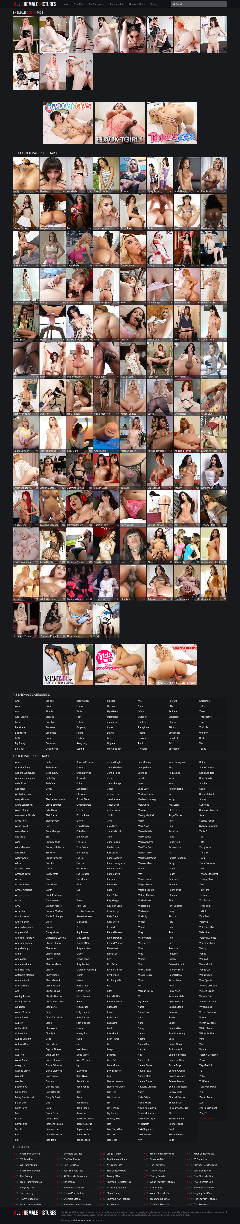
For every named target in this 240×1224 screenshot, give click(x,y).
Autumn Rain (22, 1044)
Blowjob (50, 716)
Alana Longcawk (23, 804)
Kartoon (111, 879)
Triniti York (204, 905)
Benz (48, 794)
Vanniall (203, 959)
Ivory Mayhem (83, 1060)
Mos (140, 996)
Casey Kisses (53, 932)
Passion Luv (175, 847)
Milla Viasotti (144, 937)
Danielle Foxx (53, 1086)
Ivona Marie (82, 1054)
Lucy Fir (142, 778)
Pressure (173, 948)
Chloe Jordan (53, 985)
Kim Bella (112, 964)
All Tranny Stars (28, 1165)
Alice (17, 842)
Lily (108, 1102)
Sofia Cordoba (206, 767)
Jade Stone (82, 1081)
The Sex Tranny (72, 1159)
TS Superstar (201, 1159)
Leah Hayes (113, 1038)
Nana (141, 1023)
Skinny (172, 727)
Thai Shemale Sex (203, 1182)
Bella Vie (50, 783)
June (109, 836)
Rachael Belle (176, 969)
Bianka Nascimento (56, 799)
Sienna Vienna (176, 1118)
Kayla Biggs (113, 900)
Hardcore (112, 706)
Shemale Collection (30, 1170)
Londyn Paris (145, 767)
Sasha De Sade (177, 1060)
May (140, 874)
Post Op (173, 701)
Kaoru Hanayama (116, 863)
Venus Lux (204, 969)
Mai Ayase (143, 804)
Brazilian (50, 722)
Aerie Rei (20, 788)
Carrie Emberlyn (54, 916)
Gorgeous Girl (83, 948)
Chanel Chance (54, 943)
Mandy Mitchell (146, 815)
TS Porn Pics (27, 1159)
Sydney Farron (206, 820)
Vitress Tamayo (207, 1001)
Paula (172, 868)
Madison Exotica (146, 794)
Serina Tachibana (178, 1086)
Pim (171, 900)
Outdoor (142, 716)
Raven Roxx (175, 980)
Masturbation (114, 748)
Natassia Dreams (147, 1086)
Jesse (110, 788)
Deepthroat (52, 748)
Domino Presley (84, 762)
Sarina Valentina (177, 1054)
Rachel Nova (175, 975)
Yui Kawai (204, 1081)
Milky (140, 932)
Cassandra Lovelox (56, 937)
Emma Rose (82, 815)
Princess (173, 953)
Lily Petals (112, 1113)
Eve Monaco (82, 879)
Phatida (173, 895)
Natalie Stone (145, 1081)
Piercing (142, 738)
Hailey (79, 980)
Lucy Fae (142, 773)
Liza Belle (112, 1140)
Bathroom (20, 732)
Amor (18, 900)
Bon (48, 826)
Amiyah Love (22, 895)
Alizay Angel (21, 858)
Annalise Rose (22, 969)
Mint (140, 964)
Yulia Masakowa (207, 1086)
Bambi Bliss (21, 1124)
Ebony (79, 706)
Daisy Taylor (52, 1076)
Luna (140, 783)
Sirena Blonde (176, 1124)
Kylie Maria (112, 1017)
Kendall (111, 927)
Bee (17, 1134)
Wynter (203, 1049)
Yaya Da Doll (205, 1065)
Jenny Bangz (114, 783)
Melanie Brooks (146, 890)
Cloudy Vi (51, 1033)
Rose (171, 985)
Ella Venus (81, 794)
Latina (110, 732)
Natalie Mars (144, 1076)
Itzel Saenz (82, 1049)
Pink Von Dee (175, 905)
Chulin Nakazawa (55, 1001)
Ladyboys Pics (27, 1187)
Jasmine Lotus (84, 1124)
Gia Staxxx (82, 921)
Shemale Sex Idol (73, 1153)
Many (141, 820)
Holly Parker (82, 1017)
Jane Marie (82, 1102)
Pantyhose (143, 727)
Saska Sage (175, 1065)
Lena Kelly (112, 1060)
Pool (140, 743)
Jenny (110, 778)
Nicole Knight (145, 1102)
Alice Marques (22, 847)
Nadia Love (144, 1012)
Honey (79, 1028)
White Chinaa (206, 1028)
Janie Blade (82, 1108)
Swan (202, 815)
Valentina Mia (206, 927)
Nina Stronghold (177, 762)
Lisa (109, 1124)
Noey (171, 778)
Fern (78, 895)
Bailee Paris (21, 1092)
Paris (171, 836)
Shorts (172, 722)
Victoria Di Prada (208, 985)
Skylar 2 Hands (176, 1134)
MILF (140, 701)
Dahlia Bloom (53, 1060)
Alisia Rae (20, 852)
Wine (201, 1038)
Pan (171, 826)
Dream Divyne (83, 773)
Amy (17, 905)
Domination (82, 701)
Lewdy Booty (114, 1070)
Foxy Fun (81, 905)
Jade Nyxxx (82, 1076)
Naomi (141, 1038)
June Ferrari (113, 842)
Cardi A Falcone (54, 895)
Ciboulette (51, 1007)
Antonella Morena (24, 975)
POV (171, 706)
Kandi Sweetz (114, 858)
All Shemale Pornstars (75, 1176)
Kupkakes (112, 1007)
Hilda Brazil (82, 1007)
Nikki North (143, 1124)
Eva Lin (80, 863)
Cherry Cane (52, 975)
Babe (18, 722)
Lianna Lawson (115, 1081)
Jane (79, 1097)
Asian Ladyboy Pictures (162, 1182)
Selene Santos (176, 1081)
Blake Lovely (52, 820)
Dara (48, 1108)
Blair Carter (52, 815)
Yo (200, 1070)
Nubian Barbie (176, 788)
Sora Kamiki (205, 778)
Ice (78, 1044)
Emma (80, 810)
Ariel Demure (22, 985)
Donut (79, 767)
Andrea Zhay (22, 921)
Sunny (202, 799)
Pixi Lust (173, 916)
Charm (49, 959)
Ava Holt (19, 1054)
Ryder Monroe (176, 1001)
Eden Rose (82, 788)
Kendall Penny (114, 937)
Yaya (202, 1060)
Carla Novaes (53, 900)
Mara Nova (143, 826)
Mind (140, 953)
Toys (201, 722)
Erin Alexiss (82, 836)
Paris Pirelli (174, 842)
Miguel (141, 927)
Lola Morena (144, 762)
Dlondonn (51, 1140)
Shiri (171, 1113)
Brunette (50, 727)
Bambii (18, 1129)
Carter (49, 921)
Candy (49, 890)
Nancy (141, 1028)
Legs (109, 738)
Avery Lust (20, 1065)
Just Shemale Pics (73, 1170)
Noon (171, 783)
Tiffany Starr (206, 879)
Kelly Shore (113, 921)
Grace (79, 953)
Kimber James (114, 969)
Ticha (202, 868)
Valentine (204, 932)
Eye (78, 890)
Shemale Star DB (73, 1199)
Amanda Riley (22, 868)
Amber (18, 879)
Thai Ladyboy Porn (116, 1170)
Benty (49, 788)
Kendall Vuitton (115, 943)
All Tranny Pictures (116, 1187)
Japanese (112, 722)
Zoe (201, 1102)
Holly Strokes (83, 1023)
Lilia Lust (111, 1092)
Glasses (111, 701)
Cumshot (51, 743)
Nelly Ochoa (144, 1097)
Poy (171, 943)
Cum (48, 738)
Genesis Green (84, 916)
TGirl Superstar (201, 1204)
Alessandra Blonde (25, 815)
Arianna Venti (22, 980)
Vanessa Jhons (207, 943)
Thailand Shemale (159, 1204)
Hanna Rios (82, 985)
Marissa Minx (145, 863)
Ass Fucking (21, 716)
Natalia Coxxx (145, 1065)
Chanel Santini (53, 953)
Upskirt (203, 738)
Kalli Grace (112, 852)
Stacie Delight (206, 794)
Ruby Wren (174, 991)
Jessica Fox (113, 794)
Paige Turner (175, 815)
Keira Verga (113, 911)
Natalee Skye (145, 1060)
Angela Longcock (24, 927)
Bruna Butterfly (54, 858)
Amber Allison (22, 884)
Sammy (173, 1012)
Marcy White (144, 836)
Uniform (203, 732)
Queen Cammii (176, 964)
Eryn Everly (82, 852)
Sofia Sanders (206, 773)
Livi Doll (111, 1134)
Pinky (171, 911)
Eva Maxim (82, 868)
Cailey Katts (52, 874)
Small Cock (174, 732)
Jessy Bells (113, 804)
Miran (141, 980)
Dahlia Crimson (54, 1065)
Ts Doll (202, 911)
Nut (170, 794)
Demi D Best (52, 1118)
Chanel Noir (52, 948)
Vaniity (202, 948)
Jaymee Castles (85, 1129)
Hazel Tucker (83, 996)
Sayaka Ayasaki (177, 1070)
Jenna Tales (113, 773)
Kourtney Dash (114, 1001)
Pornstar (142, 748)
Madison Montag (147, 799)
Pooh (171, 932)
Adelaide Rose (22, 767)
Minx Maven (144, 969)
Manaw (142, 810)
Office (141, 711)
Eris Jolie (81, 842)
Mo (139, 985)
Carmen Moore (54, 905)
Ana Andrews (22, 916)
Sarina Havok (175, 1049)
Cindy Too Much (54, 1017)
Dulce (79, 783)
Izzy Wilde (81, 1070)
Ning (171, 767)
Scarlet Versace (177, 1076)
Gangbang (81, 743)
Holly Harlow (82, 1012)
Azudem (19, 1081)
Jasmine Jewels (85, 1118)
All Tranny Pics (114, 1165)
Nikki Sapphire (145, 1129)
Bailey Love (21, 1108)
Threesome (205, 716)
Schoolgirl (174, 716)
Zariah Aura (205, 1097)
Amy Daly (20, 911)
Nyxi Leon (174, 804)
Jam (78, 1092)
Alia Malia (20, 836)
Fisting (79, 732)
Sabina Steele (176, 1007)
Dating (153, 4)
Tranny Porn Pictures (75, 1193)
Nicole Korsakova (147, 1108)
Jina (109, 820)
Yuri (201, 1092)
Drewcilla (81, 778)
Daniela (50, 1081)
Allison (18, 863)
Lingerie (111, 743)
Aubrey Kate (21, 1028)
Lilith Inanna (113, 1097)
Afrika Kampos (23, 794)
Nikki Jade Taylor (147, 1118)
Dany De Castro (54, 1097)
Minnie (141, 959)
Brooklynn (51, 852)
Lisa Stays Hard (115, 1129)
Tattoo (202, 706)
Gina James (82, 937)
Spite (202, 788)
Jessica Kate (113, 799)
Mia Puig (142, 916)
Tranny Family (157, 1176)
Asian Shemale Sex (160, 1193)
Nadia (141, 1007)
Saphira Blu (175, 1028)
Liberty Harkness (116, 1086)
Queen (172, 959)
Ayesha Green (22, 1070)
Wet (201, 743)
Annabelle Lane (23, 964)
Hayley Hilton (83, 991)
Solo (171, 743)
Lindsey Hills (113, 1118)
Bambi (18, 1118)
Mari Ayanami (145, 842)
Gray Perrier (82, 964)
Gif (78, 927)
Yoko (202, 1076)
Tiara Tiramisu (207, 863)
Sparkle (203, 783)
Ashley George (22, 1001)
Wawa (202, 1017)
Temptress (205, 847)
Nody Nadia (174, 773)
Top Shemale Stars (117, 1159)
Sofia (202, 762)
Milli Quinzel (144, 943)
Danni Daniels (53, 1092)
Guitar (79, 975)
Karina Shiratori (115, 868)
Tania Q (203, 831)
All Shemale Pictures (82, 1220)
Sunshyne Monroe (208, 810)
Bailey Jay (20, 1102)
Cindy (49, 1012)
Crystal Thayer (53, 1049)
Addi (17, 762)
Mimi (140, 948)
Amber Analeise (23, 890)
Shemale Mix (157, 1159)
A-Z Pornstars (117, 4)
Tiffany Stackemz (208, 874)
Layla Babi (112, 1033)
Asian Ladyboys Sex (204, 1153)
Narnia (141, 1049)
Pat (170, 852)
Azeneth (19, 1076)
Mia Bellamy (144, 900)
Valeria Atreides (207, 937)
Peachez (173, 879)
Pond (171, 927)
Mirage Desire (145, 975)
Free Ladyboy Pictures (205, 1199)
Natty (141, 1092)
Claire (49, 1023)
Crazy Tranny (114, 1153)
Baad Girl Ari (21, 1086)
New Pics (79, 4)
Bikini (48, 706)
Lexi (109, 1076)
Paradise (173, 831)
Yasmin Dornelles (208, 1054)
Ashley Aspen (22, 996)
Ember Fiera (82, 799)
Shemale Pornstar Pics (119, 1182)
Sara (171, 1038)
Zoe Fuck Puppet (208, 1108)
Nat (140, 1054)
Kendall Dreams (115, 932)
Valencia (203, 921)
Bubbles (50, 863)
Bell (17, 1140)
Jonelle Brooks (115, 831)
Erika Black (82, 831)
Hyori (79, 1038)
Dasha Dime (52, 1113)
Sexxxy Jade (175, 1092)
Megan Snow (145, 884)
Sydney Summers (208, 826)
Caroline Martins (54, 911)
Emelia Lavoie (83, 804)
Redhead (173, 711)
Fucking (80, 738)
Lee (109, 1044)
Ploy (171, 921)
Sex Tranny (156, 1187)
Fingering (81, 727)
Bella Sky (50, 778)
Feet (78, 716)
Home (66, 4)
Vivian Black (205, 1007)
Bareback (20, 727)
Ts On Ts (203, 727)
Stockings (204, 701)
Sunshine (204, 804)
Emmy (79, 820)
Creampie (51, 732)
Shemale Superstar (30, 1153)
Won (201, 1044)
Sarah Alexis (175, 1044)
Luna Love (143, 788)
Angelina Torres (23, 943)
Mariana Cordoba (147, 858)
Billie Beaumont (54, 804)
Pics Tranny (26, 1176)
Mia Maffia (143, 911)
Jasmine (81, 1113)
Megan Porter (145, 879)
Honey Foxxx (83, 1033)
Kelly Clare (112, 916)
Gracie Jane (82, 959)
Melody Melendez (147, 895)
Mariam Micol (145, 852)
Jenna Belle (82, 1134)
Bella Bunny (52, 773)
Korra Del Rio (113, 996)
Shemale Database (74, 1187)
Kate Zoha (112, 895)
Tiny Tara (204, 890)
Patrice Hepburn (177, 858)
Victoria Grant (206, 991)
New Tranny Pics (202, 1170)
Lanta (110, 1028)
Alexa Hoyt (20, 820)
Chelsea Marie (53, 964)
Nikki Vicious (144, 1134)
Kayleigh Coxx (114, 905)
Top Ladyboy (27, 1193)
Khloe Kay (112, 953)
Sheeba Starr (176, 1102)
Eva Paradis (82, 874)
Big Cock (19, 748)
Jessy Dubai (113, 810)
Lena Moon (113, 1065)
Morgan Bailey (145, 991)
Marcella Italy (145, 831)
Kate (109, 890)
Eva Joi (80, 858)
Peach (172, 874)
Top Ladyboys (157, 1165)
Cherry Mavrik (53, 980)
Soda (171, 1140)
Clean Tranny (114, 1193)
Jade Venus (82, 1086)
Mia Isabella (144, 905)
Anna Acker (21, 959)
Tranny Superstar (29, 1199)
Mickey (141, 921)
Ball (17, 1113)
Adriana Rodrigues (25, 778)
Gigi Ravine (82, 932)
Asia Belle (20, 1007)
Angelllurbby (21, 948)
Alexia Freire (21, 831)
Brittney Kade (53, 842)
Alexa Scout (21, 826)
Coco (48, 1038)
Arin (17, 991)
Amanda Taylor (23, 874)
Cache (49, 868)
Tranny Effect (114, 1176)
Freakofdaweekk (85, 911)
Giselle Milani (83, 943)
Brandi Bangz (53, 831)
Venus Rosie (205, 975)
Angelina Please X (24, 937)
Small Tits (174, 738)
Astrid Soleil (21, 1017)
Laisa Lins (112, 1023)
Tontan (203, 895)
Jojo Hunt (112, 826)
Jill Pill (110, 815)
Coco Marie (52, 1044)
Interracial (112, 716)
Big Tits (50, 701)
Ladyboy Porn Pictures (205, 1165)
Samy (172, 1017)
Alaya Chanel (22, 810)
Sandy (172, 1023)
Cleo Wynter (52, 1028)
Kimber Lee (113, 975)
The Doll (203, 852)
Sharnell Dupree (177, 1097)
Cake (48, 879)
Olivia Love (174, 810)
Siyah (171, 1129)
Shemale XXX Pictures (118, 1199)
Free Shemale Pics (160, 1199)
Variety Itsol (205, 964)
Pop (171, 937)
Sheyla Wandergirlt (178, 1108)
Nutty (171, 799)
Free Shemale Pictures (162, 1153)
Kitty (109, 991)
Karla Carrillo (113, 874)
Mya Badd (143, 1001)
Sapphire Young (177, 1033)
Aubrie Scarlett (23, 1038)
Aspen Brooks (22, 1012)
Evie (78, 884)
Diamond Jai (52, 1129)
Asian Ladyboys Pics (31, 1204)
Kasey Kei (112, 884)
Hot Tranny (69, 1182)
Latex (110, 727)
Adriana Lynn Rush (25, 773)
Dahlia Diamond (54, 1070)
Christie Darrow (54, 996)
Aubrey (19, 1023)
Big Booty (20, 743)
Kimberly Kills (114, 980)
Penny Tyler (175, 890)
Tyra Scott (204, 916)
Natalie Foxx (144, 1070)
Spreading (174, 748)
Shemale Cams (137, 4)
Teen (202, 711)
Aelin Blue (20, 783)
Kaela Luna (113, 847)
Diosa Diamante (54, 1134)
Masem (142, 868)
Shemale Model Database (77, 1204)
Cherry (49, 969)
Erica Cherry (82, 826)
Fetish (79, 722)
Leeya (110, 1049)
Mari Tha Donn (145, 847)
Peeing (141, 732)
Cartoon (50, 927)
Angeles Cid (21, 932)
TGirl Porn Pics (71, 1165)
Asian (18, 706)
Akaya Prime (22, 799)
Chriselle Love (53, 991)
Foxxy (79, 900)
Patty (171, 863)
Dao (48, 1102)
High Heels (112, 711)
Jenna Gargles (114, 762)
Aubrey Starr (22, 1033)
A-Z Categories (96, 4)
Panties (142, 722)
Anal (17, 701)
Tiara (202, 858)
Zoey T (203, 1113)
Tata (201, 842)
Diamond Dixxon (54, 1124)
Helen (79, 1001)
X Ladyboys (113, 1204)
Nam (140, 1017)
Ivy (77, 1065)
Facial (79, 711)
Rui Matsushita (176, 996)
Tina (201, 884)
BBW (17, 738)
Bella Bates (52, 767)
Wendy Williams (207, 1023)
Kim (109, 959)
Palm (171, 820)
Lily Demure (113, 1108)
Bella (48, 762)
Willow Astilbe (206, 1033)
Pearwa (173, 884)
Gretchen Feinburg (86, 969)
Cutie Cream (52, 1054)
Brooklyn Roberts (55, 847)
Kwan (110, 1012)
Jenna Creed (83, 1140)
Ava (17, 1049)
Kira (109, 985)
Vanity (202, 953)
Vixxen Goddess (207, 1012)
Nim (140, 1140)
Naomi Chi (143, 1044)
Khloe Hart (112, 948)
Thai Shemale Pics (203, 1176)
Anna (18, 953)
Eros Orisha (82, 847)
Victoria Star (205, 996)
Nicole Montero (146, 1113)
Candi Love (51, 884)
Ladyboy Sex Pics (203, 1193)
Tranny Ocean (157, 1170)
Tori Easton (205, 900)
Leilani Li (111, 1054)
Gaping (80, 748)
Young (202, 748)
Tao (201, 836)
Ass (17, 711)
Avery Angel (21, 1060)
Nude (141, 706)
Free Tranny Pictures (31, 1182)
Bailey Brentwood (24, 1097)
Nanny (141, 1033)
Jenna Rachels (115, 767)
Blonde (49, 711)
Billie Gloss (51, 810)
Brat (48, 836)
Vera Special (205, 980)
